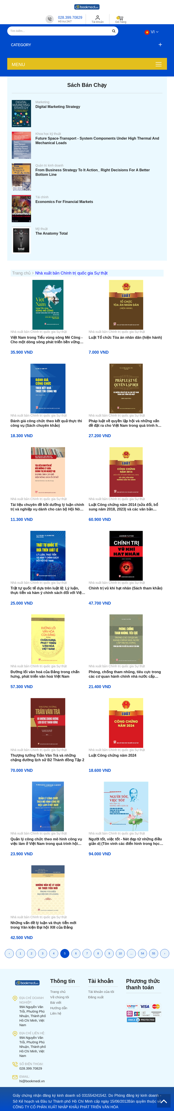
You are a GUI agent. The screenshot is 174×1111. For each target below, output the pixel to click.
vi (151, 32)
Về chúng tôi (59, 997)
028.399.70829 (70, 17)
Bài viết (55, 1002)
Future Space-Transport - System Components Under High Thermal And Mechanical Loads (97, 140)
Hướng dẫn (58, 1008)
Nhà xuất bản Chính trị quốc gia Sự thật (71, 273)
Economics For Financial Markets (64, 202)
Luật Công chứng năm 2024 (112, 755)
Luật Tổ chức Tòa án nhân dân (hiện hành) (125, 337)
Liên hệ (55, 1013)
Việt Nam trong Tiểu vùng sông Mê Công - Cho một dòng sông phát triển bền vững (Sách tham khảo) (47, 340)
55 (153, 953)
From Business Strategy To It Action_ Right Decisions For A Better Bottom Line (93, 172)
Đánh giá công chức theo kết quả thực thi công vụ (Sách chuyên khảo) (46, 423)
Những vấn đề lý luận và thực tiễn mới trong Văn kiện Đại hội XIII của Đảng (43, 925)
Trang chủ (58, 992)
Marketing (42, 102)
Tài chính (42, 197)
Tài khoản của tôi (101, 992)
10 (120, 953)
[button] (86, 45)
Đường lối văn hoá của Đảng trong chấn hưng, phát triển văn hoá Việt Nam (45, 674)
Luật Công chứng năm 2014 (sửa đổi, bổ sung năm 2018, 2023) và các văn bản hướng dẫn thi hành (123, 507)
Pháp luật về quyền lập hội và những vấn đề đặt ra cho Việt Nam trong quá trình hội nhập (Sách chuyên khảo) (125, 423)
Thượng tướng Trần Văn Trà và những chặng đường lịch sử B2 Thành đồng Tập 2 (47, 757)
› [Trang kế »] (164, 953)
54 (142, 953)
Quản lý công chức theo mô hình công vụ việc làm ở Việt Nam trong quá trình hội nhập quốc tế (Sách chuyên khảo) (46, 841)
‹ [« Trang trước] (9, 953)
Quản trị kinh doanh (49, 165)
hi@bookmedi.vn (32, 1081)
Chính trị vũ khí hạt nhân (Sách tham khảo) (125, 588)
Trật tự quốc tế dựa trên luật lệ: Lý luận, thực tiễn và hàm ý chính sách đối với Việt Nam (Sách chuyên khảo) (47, 590)
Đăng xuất (96, 997)
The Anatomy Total (52, 233)
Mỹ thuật (42, 229)
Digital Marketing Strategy (58, 107)
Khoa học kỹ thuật (48, 134)
